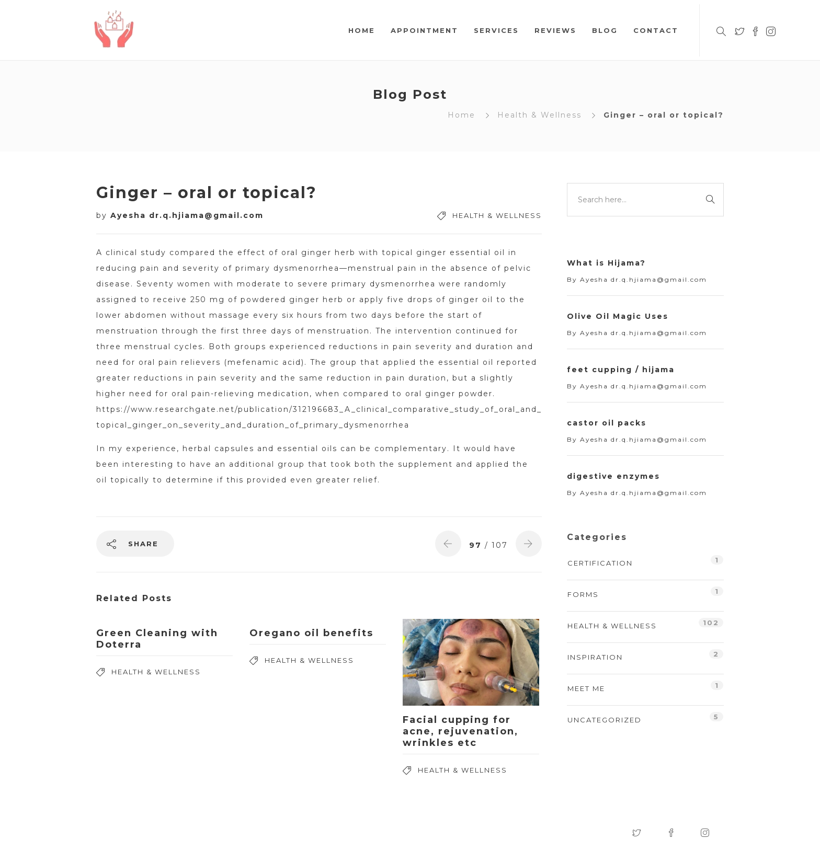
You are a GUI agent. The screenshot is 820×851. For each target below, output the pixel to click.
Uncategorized (604, 720)
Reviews (555, 30)
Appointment (424, 30)
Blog (605, 30)
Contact (655, 30)
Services (496, 30)
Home (361, 30)
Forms (583, 594)
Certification (600, 563)
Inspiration (595, 657)
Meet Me (586, 688)
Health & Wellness (539, 115)
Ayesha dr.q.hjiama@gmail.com (187, 215)
